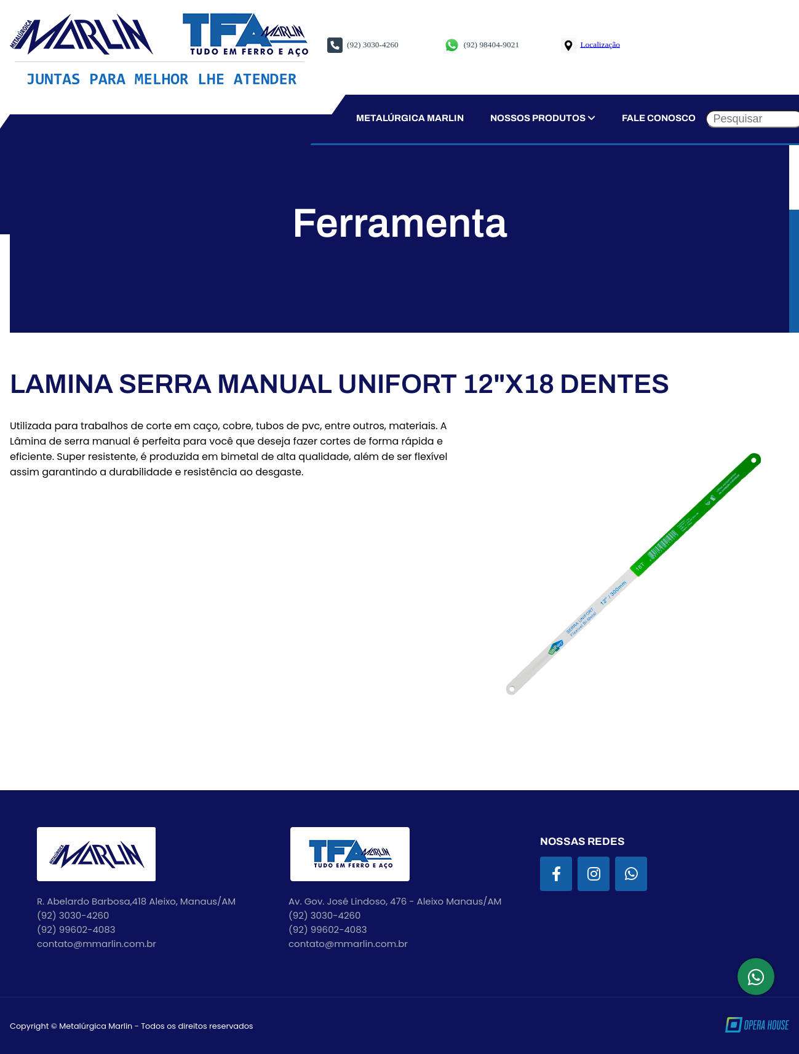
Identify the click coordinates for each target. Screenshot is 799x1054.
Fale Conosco (659, 118)
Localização (600, 44)
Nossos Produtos (542, 118)
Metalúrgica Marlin (409, 118)
